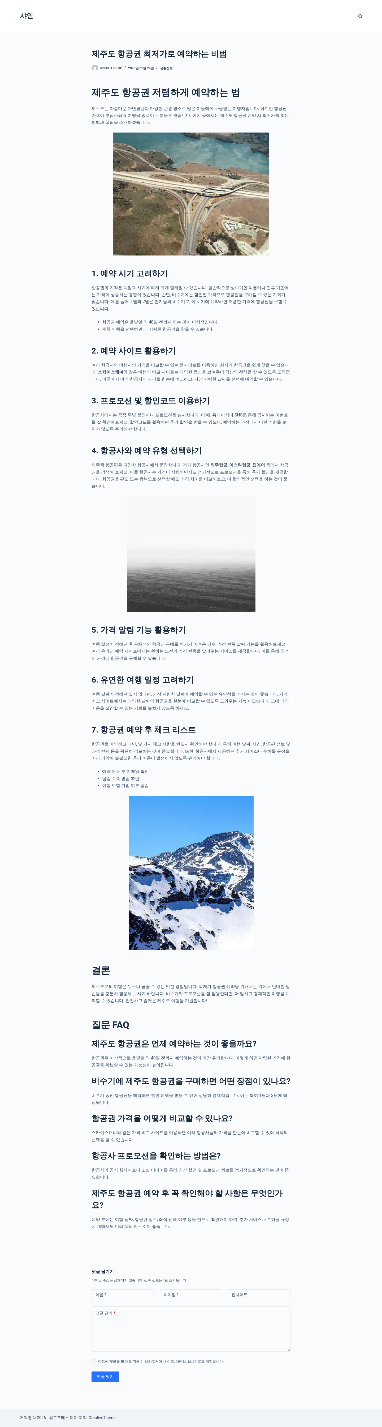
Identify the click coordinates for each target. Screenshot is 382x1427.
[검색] (360, 16)
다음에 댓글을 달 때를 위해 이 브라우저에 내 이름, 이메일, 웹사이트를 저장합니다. (161, 1362)
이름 (101, 1295)
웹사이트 (240, 1294)
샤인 (26, 16)
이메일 (171, 1295)
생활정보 (166, 68)
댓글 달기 (105, 1313)
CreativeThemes (103, 1417)
